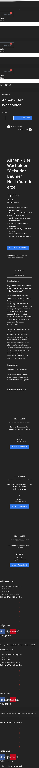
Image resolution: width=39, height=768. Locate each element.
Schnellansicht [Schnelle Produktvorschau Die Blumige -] (19, 516)
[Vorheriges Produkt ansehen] (8, 126)
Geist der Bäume (17, 238)
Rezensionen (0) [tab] (19, 255)
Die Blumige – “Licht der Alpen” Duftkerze (19, 527)
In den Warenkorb (23, 118)
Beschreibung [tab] (19, 251)
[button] (19, 9)
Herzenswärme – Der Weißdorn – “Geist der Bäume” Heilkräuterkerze (19, 467)
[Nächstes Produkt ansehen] (30, 129)
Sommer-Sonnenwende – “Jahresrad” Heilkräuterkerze (19, 408)
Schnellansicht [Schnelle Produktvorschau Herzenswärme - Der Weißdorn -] (19, 457)
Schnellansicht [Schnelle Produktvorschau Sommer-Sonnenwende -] (19, 399)
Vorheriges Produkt (16, 126)
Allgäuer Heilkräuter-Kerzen (16, 403)
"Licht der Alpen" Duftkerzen (16, 520)
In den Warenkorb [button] (19, 427)
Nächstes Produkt (23, 129)
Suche (2, 18)
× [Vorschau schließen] (0, 767)
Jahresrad (27, 403)
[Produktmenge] (4, 118)
